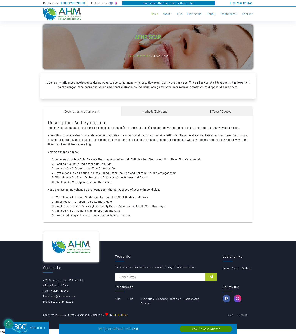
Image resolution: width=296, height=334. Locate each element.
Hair (130, 299)
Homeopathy (191, 299)
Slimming (162, 299)
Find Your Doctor (241, 3)
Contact (247, 14)
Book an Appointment (206, 329)
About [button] (167, 14)
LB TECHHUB (120, 314)
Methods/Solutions (154, 111)
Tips (180, 14)
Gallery (211, 14)
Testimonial (194, 14)
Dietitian (175, 299)
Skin (117, 299)
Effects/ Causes (221, 111)
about (235, 268)
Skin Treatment (139, 56)
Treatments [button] (229, 14)
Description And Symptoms (82, 111)
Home (154, 14)
